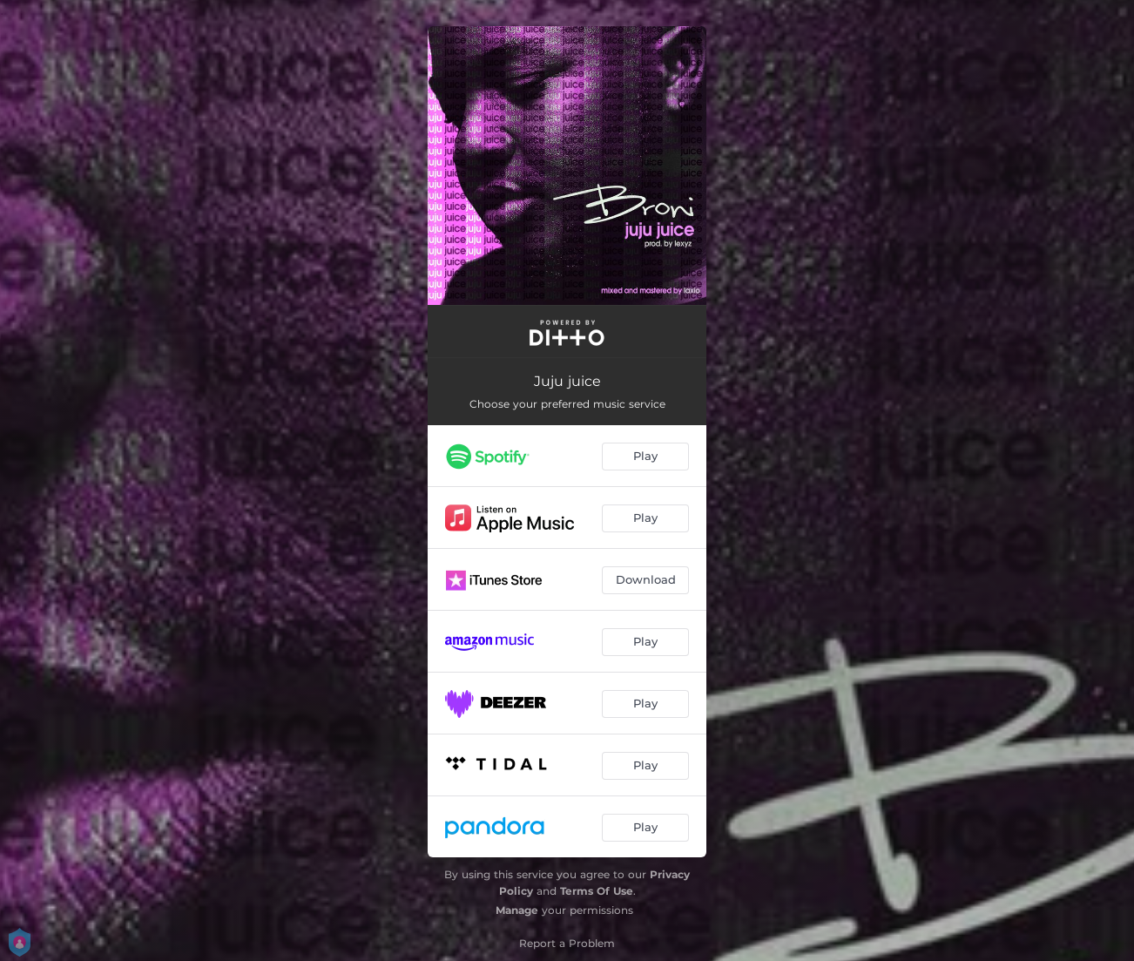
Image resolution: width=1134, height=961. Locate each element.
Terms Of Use (596, 890)
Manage (517, 910)
